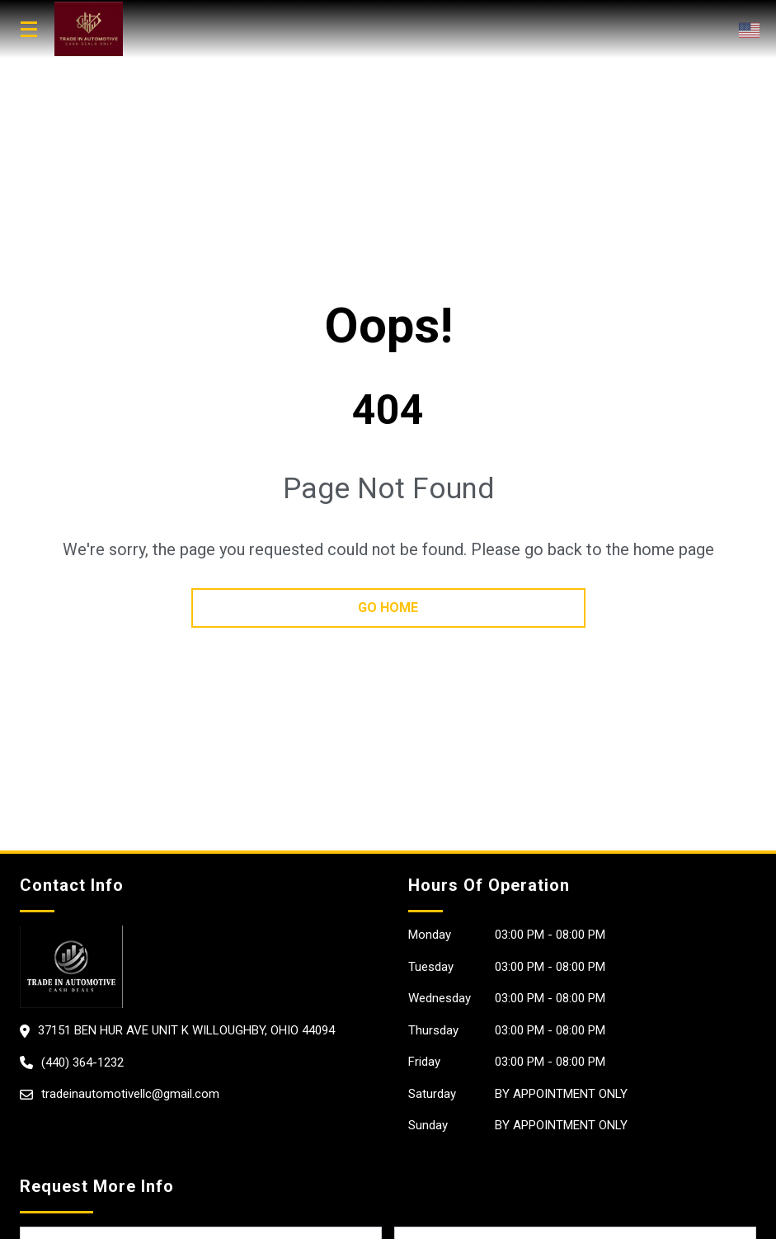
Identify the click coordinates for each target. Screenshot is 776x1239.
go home (388, 607)
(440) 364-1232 (82, 1062)
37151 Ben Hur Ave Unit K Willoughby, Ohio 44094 (186, 1030)
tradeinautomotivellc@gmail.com (130, 1093)
